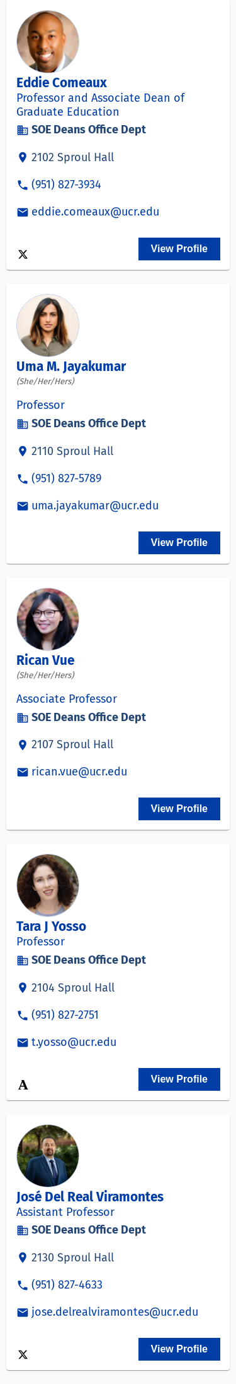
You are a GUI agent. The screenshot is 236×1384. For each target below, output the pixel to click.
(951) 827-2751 (65, 1015)
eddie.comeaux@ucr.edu (95, 212)
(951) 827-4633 (67, 1285)
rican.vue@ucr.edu (79, 772)
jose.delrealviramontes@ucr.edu (114, 1312)
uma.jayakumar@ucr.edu (95, 506)
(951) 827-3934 (66, 184)
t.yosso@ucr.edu (73, 1042)
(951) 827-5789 (66, 478)
